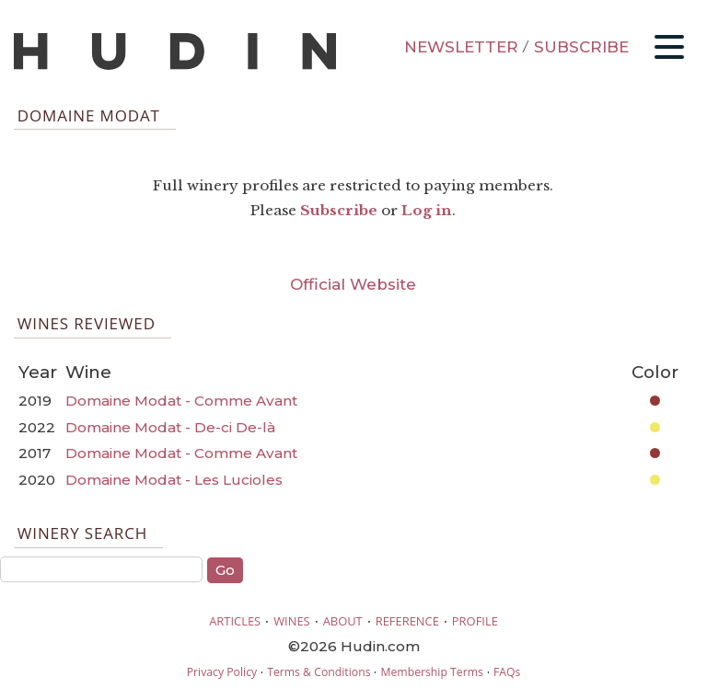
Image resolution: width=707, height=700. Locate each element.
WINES (291, 621)
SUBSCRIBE (581, 47)
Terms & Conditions (318, 672)
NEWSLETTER (461, 47)
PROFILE (475, 621)
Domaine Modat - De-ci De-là (170, 427)
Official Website (353, 284)
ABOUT (343, 621)
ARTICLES (235, 621)
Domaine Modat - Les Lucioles (174, 479)
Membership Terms (431, 672)
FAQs (506, 672)
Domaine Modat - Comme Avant (181, 400)
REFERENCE (407, 621)
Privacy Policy (222, 672)
